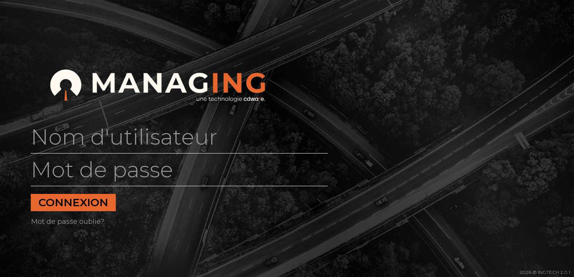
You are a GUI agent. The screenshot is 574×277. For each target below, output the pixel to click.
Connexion (73, 202)
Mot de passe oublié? (67, 221)
